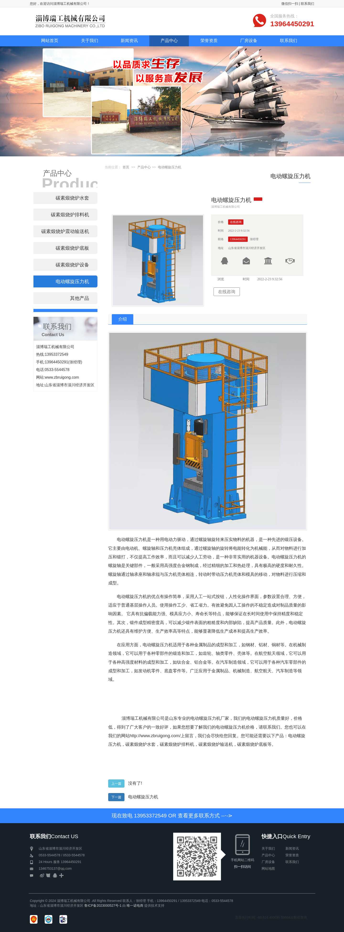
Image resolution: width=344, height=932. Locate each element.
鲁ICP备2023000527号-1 (103, 905)
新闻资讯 (292, 848)
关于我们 (268, 848)
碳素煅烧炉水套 (140, 744)
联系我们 (307, 3)
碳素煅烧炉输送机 (216, 744)
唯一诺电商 (135, 905)
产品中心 (144, 167)
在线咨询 (226, 291)
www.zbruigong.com (62, 377)
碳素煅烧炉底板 (252, 744)
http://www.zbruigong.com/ (155, 735)
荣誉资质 (292, 855)
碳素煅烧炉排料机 (177, 744)
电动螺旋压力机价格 (235, 727)
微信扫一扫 (289, 3)
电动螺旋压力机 (169, 167)
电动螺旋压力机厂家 (209, 718)
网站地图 (268, 868)
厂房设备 (268, 862)
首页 (126, 167)
